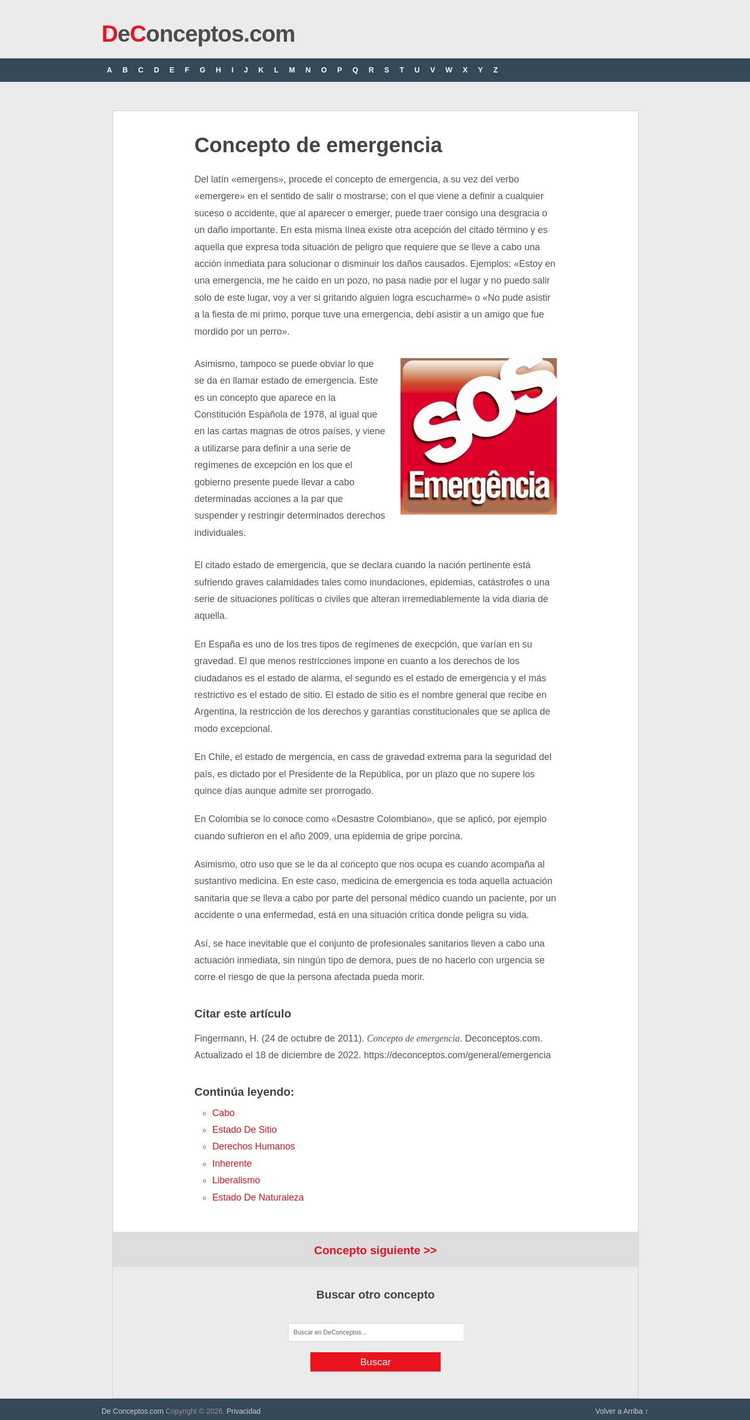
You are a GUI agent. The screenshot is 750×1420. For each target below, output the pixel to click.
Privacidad (243, 1411)
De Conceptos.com (133, 1411)
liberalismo (236, 1180)
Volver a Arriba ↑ (621, 1411)
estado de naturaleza (258, 1197)
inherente (232, 1163)
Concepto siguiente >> (375, 1250)
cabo (223, 1113)
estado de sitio (244, 1129)
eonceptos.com (198, 33)
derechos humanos (253, 1146)
